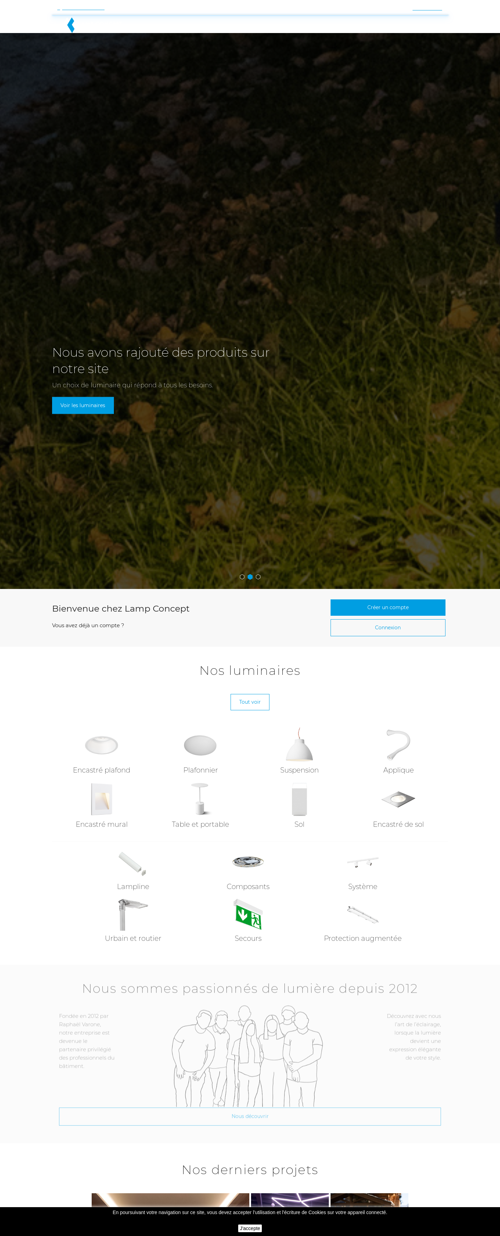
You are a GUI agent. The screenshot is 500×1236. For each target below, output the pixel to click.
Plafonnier (200, 743)
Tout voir (250, 673)
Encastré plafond (101, 743)
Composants (248, 859)
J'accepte (250, 1228)
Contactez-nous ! (83, 8)
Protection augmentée (363, 911)
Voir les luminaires (84, 372)
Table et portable (200, 797)
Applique (398, 743)
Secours (248, 911)
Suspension (299, 743)
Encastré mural (102, 797)
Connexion (388, 597)
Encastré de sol (398, 797)
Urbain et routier (133, 911)
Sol (299, 797)
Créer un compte (388, 575)
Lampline (133, 859)
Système (362, 859)
